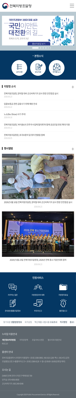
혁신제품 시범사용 (45, 322)
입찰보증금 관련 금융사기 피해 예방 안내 (20, 103)
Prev (48, 48)
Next (50, 48)
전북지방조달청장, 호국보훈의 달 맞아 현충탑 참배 (24, 134)
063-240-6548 (18, 383)
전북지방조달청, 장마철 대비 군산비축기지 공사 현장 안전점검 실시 (31, 93)
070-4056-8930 (13, 379)
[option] (12, 322)
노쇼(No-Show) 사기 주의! (15, 114)
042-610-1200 (49, 357)
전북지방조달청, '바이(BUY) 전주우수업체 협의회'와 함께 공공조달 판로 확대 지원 (37, 124)
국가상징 (28, 322)
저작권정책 (23, 339)
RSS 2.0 (5, 343)
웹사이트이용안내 (54, 339)
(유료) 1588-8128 (33, 361)
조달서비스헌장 (38, 339)
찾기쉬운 (12, 322)
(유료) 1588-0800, (36, 357)
